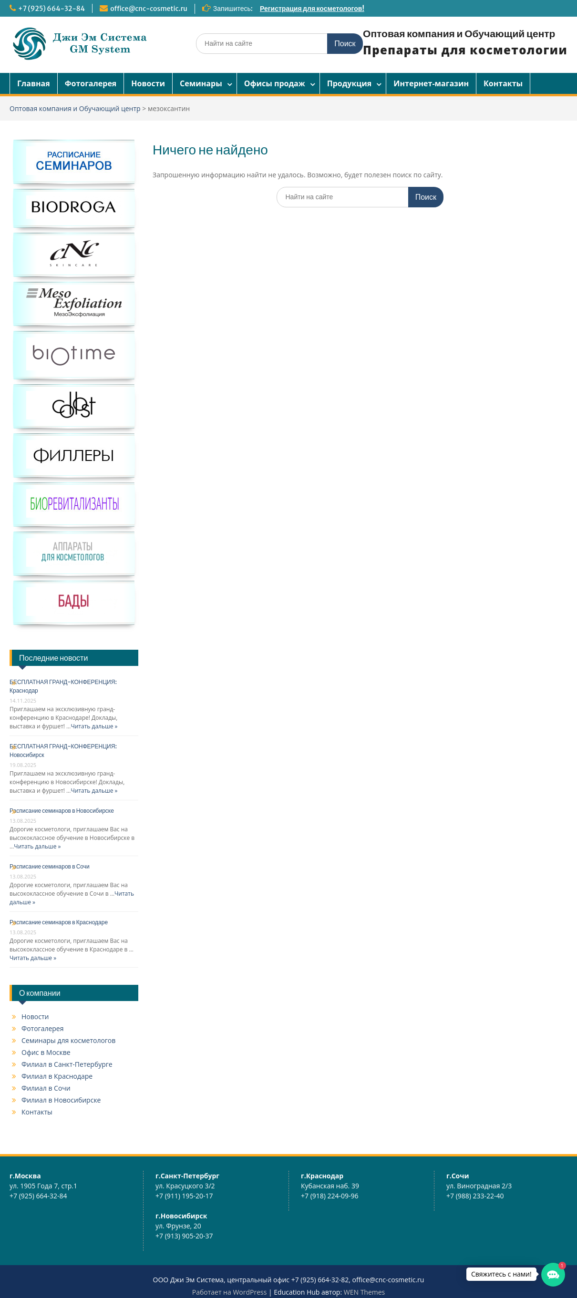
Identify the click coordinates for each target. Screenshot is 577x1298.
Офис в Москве (46, 1052)
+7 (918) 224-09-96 (330, 1195)
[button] (553, 1275)
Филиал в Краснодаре (57, 1076)
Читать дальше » (94, 726)
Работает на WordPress (229, 1292)
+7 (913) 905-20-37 (184, 1235)
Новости (148, 83)
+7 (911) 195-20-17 (184, 1195)
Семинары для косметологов (68, 1040)
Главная (33, 83)
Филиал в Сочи (46, 1088)
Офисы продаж (274, 83)
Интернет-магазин (431, 83)
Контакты (503, 83)
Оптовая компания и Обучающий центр (459, 33)
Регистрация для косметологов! (312, 8)
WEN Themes (364, 1292)
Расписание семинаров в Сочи (50, 866)
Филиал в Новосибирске (61, 1099)
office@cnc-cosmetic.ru (148, 8)
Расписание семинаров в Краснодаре (59, 922)
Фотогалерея (91, 83)
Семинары (201, 83)
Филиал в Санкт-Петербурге (67, 1064)
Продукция (349, 83)
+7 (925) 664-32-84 (51, 8)
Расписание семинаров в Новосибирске (62, 810)
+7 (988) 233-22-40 (475, 1195)
